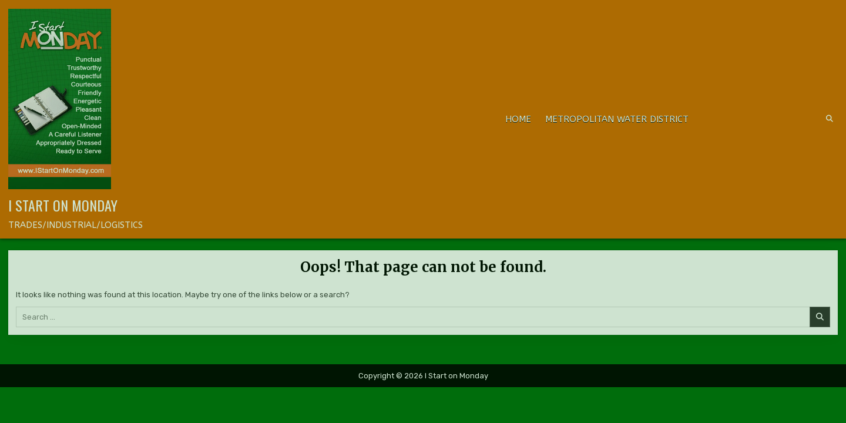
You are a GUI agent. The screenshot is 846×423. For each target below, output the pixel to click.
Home (518, 119)
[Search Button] (829, 118)
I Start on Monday (63, 205)
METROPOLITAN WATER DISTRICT (617, 119)
